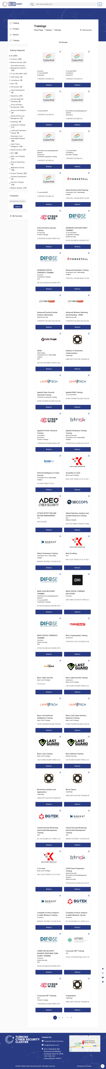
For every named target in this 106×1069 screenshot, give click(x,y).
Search (18, 207)
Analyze (49, 85)
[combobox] (17, 201)
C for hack (41, 868)
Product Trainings (42, 234)
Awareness (40, 75)
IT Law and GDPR (42, 73)
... (66, 69)
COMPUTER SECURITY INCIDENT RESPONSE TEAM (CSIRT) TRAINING (47, 953)
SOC (38, 279)
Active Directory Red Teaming (77, 190)
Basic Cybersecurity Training (77, 678)
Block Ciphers (71, 790)
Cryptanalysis (71, 996)
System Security (71, 236)
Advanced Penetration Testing (77, 270)
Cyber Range (41, 353)
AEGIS (39, 351)
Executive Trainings (72, 154)
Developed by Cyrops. (84, 1066)
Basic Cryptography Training (76, 635)
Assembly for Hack (73, 473)
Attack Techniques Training (47, 553)
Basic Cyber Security (45, 678)
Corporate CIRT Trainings (46, 996)
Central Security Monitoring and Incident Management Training (47, 830)
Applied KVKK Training (74, 392)
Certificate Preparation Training (47, 156)
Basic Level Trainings (72, 475)
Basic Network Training (74, 754)
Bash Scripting (71, 553)
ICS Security (41, 232)
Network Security (42, 317)
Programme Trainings (72, 234)
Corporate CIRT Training (75, 951)
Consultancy (69, 73)
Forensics (40, 71)
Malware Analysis (71, 520)
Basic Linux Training (44, 754)
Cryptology (69, 355)
